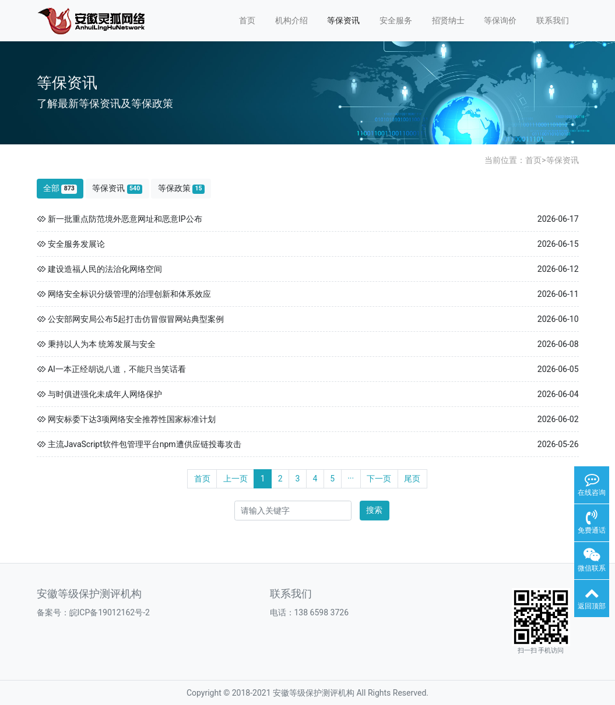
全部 (60, 188)
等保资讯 (343, 20)
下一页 (379, 478)
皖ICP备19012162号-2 (109, 612)
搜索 (374, 510)
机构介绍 (291, 20)
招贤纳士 (448, 20)
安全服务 (395, 20)
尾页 (412, 478)
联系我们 (552, 20)
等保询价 (500, 20)
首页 (247, 20)
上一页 (235, 478)
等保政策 (181, 188)
